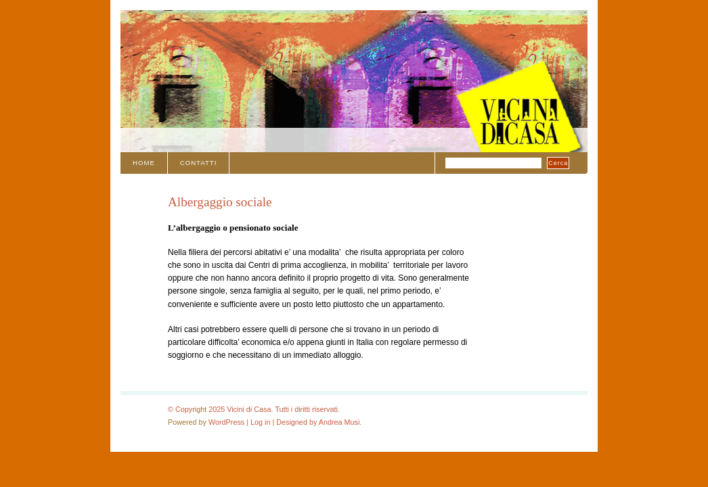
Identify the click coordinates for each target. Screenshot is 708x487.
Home (144, 162)
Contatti (198, 162)
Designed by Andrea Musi (317, 422)
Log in (260, 422)
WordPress (226, 422)
